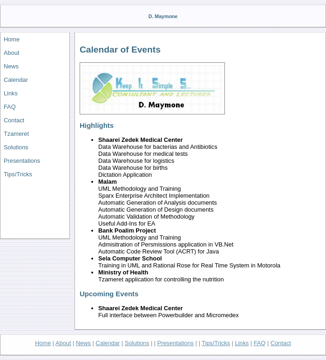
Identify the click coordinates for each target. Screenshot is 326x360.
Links (11, 93)
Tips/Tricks (18, 174)
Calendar (16, 79)
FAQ (10, 106)
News (11, 66)
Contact (14, 120)
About (11, 52)
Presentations (22, 160)
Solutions (16, 147)
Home (12, 39)
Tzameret (16, 133)
